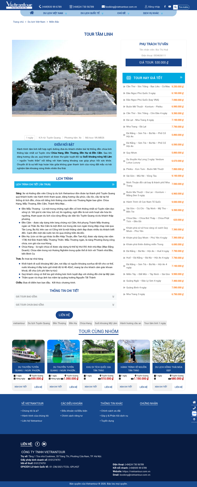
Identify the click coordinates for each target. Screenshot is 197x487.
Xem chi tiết (20, 387)
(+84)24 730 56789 (134, 464)
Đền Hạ (73, 323)
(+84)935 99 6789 (52, 6)
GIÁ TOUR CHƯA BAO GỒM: (30, 304)
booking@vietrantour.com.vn (121, 6)
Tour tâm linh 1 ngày (155, 323)
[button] (181, 7)
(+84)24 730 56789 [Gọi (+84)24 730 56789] (81, 6)
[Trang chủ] (32, 13)
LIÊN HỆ (64, 315)
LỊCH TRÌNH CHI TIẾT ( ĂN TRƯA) (33, 184)
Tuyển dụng (107, 420)
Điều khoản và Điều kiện (74, 410)
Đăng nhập (152, 6)
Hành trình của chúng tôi (35, 415)
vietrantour (19, 323)
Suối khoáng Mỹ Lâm (106, 323)
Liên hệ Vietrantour (32, 420)
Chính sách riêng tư (72, 415)
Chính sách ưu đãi (111, 410)
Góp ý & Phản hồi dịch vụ (114, 415)
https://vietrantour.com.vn (136, 471)
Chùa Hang (86, 323)
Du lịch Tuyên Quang (39, 323)
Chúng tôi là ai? (30, 410)
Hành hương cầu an (130, 323)
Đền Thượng (59, 323)
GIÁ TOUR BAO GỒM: (26, 296)
